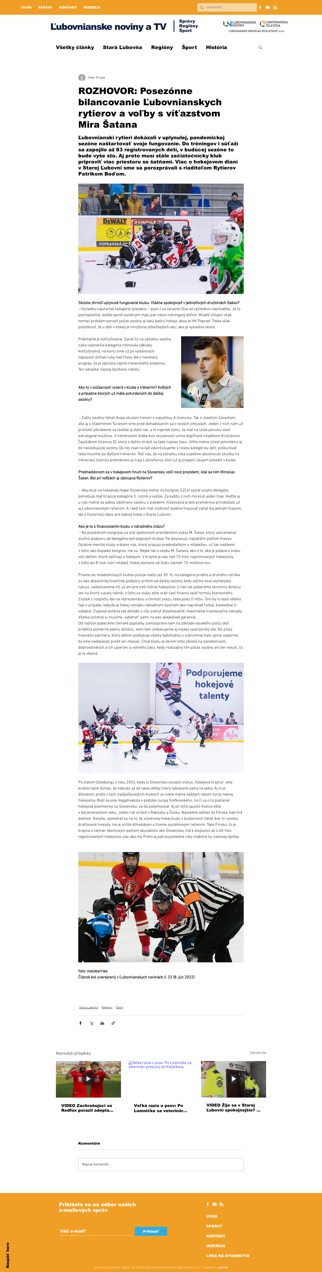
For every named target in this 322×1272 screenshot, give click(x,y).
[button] (260, 47)
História (216, 47)
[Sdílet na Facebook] (80, 1023)
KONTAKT (215, 1236)
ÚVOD (211, 1216)
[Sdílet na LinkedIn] (102, 1023)
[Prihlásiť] (151, 1231)
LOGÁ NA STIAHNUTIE (228, 1256)
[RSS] (275, 7)
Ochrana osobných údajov (112, 1268)
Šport (189, 47)
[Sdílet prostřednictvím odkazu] (113, 1023)
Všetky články (75, 47)
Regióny (162, 47)
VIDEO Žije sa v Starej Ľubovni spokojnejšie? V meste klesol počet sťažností (233, 1108)
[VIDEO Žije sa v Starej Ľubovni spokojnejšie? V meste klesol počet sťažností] (233, 1079)
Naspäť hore (8, 1255)
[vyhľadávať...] (231, 7)
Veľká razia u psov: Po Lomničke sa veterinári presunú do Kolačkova (159, 1108)
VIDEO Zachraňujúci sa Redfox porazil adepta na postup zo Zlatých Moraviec (86, 1108)
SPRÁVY (214, 1226)
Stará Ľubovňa (122, 47)
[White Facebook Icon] (207, 1204)
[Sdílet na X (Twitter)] (91, 1023)
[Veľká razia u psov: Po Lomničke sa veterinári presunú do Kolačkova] (161, 1079)
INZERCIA (215, 1246)
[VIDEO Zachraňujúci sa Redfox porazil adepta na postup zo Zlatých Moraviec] (88, 1079)
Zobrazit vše (258, 1053)
